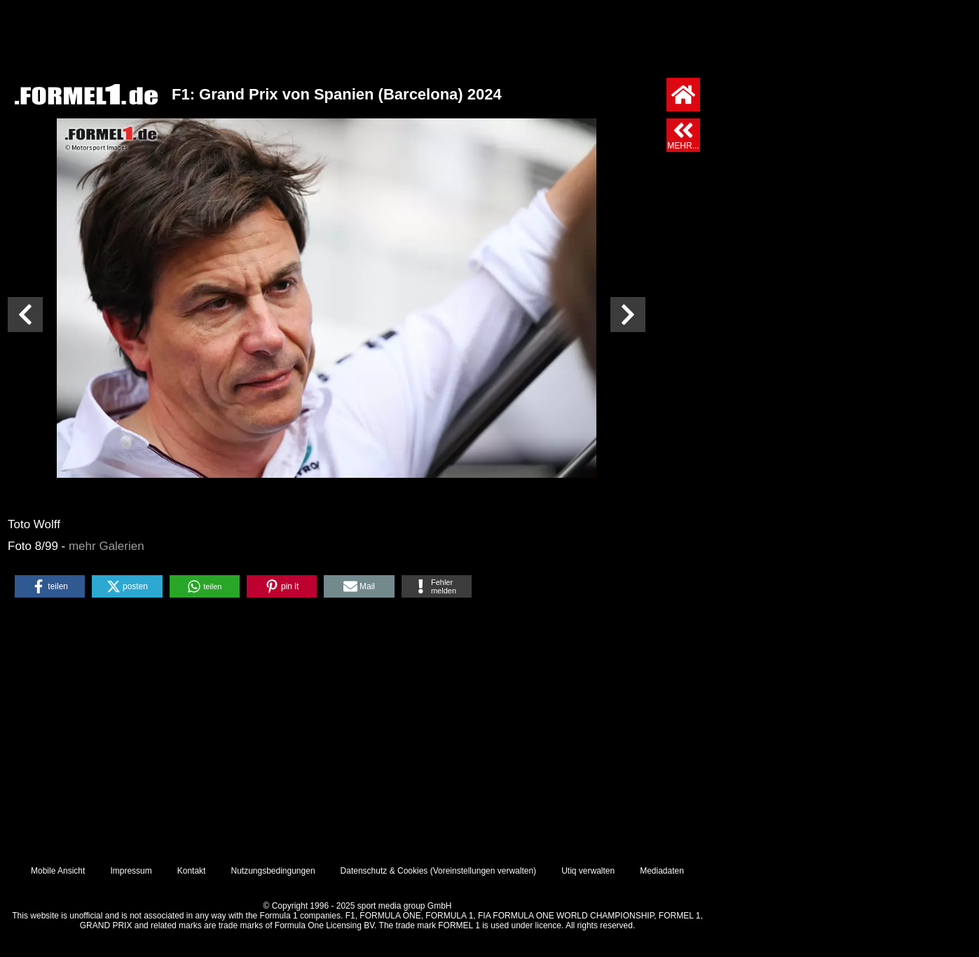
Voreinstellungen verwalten (483, 871)
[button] (50, 586)
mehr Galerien (106, 546)
